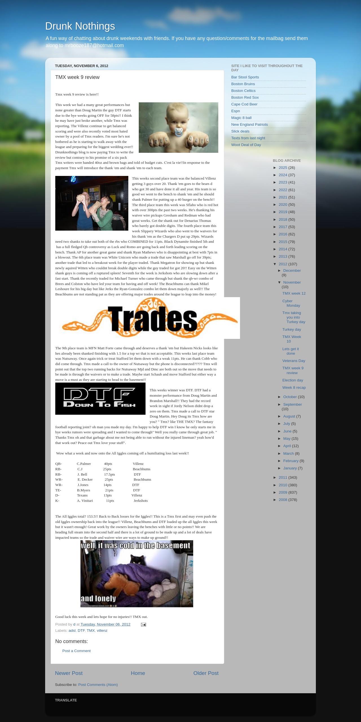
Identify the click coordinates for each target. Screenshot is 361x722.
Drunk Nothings (80, 26)
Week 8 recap (294, 387)
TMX (91, 630)
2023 (283, 182)
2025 (283, 167)
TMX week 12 (294, 293)
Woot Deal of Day (246, 145)
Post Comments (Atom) (98, 685)
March (289, 453)
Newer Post (69, 673)
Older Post (206, 673)
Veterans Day (293, 361)
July (287, 423)
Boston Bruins (243, 84)
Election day (292, 380)
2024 (283, 175)
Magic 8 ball (241, 118)
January (290, 468)
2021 (283, 197)
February (291, 461)
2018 (283, 219)
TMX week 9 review (292, 370)
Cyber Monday (291, 303)
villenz (102, 630)
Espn (235, 111)
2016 (283, 234)
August (289, 416)
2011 (283, 477)
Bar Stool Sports (245, 77)
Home (138, 673)
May (287, 438)
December (292, 270)
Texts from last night (248, 138)
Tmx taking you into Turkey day (293, 317)
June (288, 431)
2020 (283, 204)
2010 (283, 485)
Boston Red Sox (245, 97)
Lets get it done (290, 351)
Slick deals (240, 131)
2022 (283, 190)
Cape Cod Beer (244, 104)
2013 (283, 256)
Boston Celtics (243, 91)
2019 (283, 212)
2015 (283, 242)
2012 (283, 264)
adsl (72, 630)
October (290, 397)
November (292, 282)
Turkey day (291, 329)
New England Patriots (249, 124)
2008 (283, 500)
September (292, 404)
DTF (81, 630)
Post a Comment (76, 651)
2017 (283, 227)
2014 (283, 249)
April (287, 446)
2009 (283, 492)
